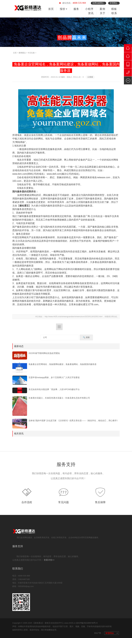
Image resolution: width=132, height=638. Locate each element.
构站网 (98, 633)
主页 (15, 53)
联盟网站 (111, 633)
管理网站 (114, 3)
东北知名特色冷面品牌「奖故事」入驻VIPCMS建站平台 (54, 389)
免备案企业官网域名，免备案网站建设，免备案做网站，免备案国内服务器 (62, 364)
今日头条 (31, 53)
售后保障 (100, 502)
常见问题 (63, 502)
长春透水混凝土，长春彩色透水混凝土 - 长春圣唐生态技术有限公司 (59, 398)
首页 (51, 8)
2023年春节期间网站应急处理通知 (44, 353)
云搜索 (90, 77)
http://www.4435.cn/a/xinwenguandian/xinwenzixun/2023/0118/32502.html (74, 317)
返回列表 (59, 326)
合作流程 (26, 502)
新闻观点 (22, 53)
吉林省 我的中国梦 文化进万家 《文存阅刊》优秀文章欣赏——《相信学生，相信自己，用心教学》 (74, 420)
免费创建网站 (98, 3)
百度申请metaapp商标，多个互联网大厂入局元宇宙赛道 (54, 377)
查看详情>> (49, 560)
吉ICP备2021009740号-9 (86, 623)
